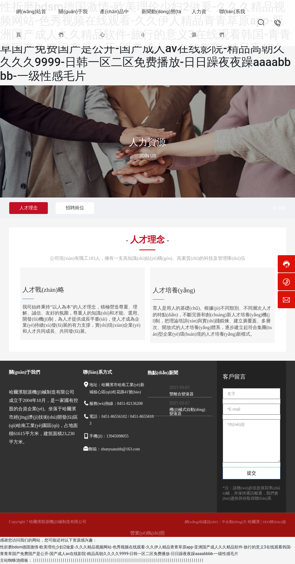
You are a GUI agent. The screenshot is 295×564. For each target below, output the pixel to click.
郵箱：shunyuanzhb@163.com (114, 449)
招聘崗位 (75, 207)
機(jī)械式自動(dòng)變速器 (187, 411)
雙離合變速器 (181, 394)
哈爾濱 (254, 522)
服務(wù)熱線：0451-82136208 (116, 403)
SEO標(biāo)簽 (274, 522)
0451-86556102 (114, 416)
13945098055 (117, 436)
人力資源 (147, 142)
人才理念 (28, 207)
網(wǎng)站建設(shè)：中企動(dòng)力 (216, 522)
